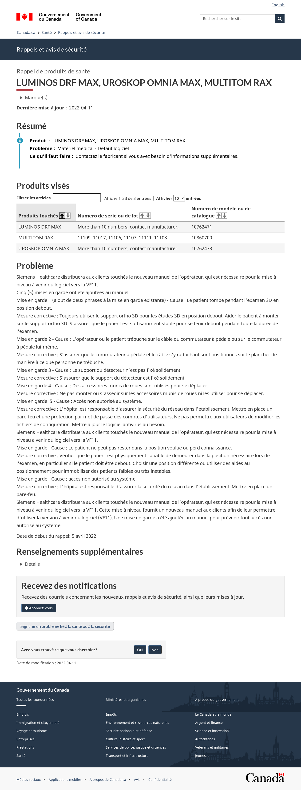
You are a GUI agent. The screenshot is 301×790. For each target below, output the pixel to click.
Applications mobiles (65, 779)
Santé (47, 32)
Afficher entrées (178, 198)
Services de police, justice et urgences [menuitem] (136, 747)
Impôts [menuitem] (111, 714)
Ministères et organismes (126, 699)
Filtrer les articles (58, 197)
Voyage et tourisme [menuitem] (31, 731)
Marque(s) (36, 97)
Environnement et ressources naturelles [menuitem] (137, 722)
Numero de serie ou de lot (114, 216)
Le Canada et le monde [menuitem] (213, 714)
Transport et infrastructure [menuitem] (127, 755)
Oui (140, 649)
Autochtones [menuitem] (205, 739)
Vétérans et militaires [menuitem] (212, 747)
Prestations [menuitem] (25, 747)
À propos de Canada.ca (108, 779)
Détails (32, 564)
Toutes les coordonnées (35, 699)
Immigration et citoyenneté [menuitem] (37, 722)
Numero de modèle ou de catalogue (221, 212)
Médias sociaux (28, 779)
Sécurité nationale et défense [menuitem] (129, 731)
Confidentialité (160, 779)
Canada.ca (26, 32)
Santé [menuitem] (20, 755)
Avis (137, 779)
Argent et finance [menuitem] (209, 722)
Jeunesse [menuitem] (202, 755)
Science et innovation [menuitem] (212, 731)
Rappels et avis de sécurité (81, 32)
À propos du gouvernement (217, 699)
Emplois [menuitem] (22, 714)
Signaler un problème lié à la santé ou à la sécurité (65, 626)
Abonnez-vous (39, 608)
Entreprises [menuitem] (25, 739)
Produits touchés (44, 216)
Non (154, 649)
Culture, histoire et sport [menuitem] (125, 739)
